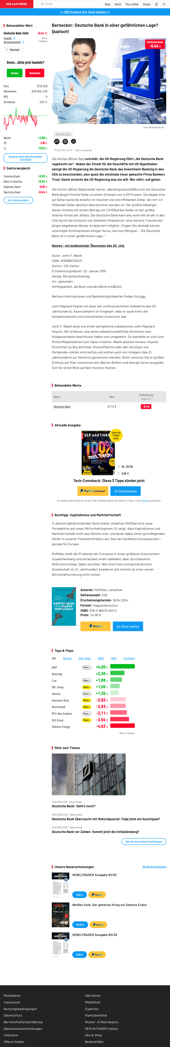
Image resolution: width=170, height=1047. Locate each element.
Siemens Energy (61, 727)
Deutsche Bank (63, 134)
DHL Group (58, 687)
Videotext (11, 1035)
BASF (54, 667)
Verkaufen (34, 73)
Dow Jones (85, 658)
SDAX (114, 658)
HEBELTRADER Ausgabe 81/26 (94, 875)
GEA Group (57, 720)
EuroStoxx (129, 658)
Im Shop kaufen (125, 491)
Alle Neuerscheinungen (154, 866)
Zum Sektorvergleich (18, 200)
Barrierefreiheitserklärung (23, 1022)
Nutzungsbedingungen (20, 1009)
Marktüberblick (96, 1015)
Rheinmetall (58, 707)
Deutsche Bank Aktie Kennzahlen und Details (25, 158)
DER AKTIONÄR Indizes (101, 1028)
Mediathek (92, 1002)
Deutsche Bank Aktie (16, 33)
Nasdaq (67, 658)
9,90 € (79, 894)
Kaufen (14, 73)
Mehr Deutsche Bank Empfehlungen (144, 841)
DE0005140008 (14, 42)
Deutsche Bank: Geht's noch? (73, 806)
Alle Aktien (93, 995)
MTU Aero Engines (62, 713)
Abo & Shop (93, 1035)
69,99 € (80, 924)
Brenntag (57, 674)
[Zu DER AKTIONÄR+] (132, 4)
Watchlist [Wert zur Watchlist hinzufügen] (14, 49)
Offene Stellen (14, 1042)
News (87, 667)
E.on (54, 681)
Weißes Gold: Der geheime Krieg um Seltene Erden (109, 905)
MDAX (101, 658)
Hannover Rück (60, 700)
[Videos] (147, 4)
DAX (54, 658)
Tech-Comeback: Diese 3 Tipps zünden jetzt (109, 480)
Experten (92, 1009)
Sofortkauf (93, 491)
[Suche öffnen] (42, 4)
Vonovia (56, 694)
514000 (9, 38)
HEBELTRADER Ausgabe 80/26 (94, 935)
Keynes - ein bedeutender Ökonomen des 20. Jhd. (88, 246)
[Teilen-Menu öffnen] (57, 141)
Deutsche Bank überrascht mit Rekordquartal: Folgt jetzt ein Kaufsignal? (106, 819)
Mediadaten (12, 995)
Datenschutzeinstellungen (23, 1029)
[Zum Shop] (107, 4)
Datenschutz (13, 1015)
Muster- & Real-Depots (101, 1022)
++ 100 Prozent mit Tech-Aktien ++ (85, 12)
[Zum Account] (117, 4)
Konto (144, 500)
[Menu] (165, 4)
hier (143, 296)
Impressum (12, 1002)
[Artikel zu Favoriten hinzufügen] (73, 141)
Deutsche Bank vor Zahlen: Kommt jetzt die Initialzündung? (95, 832)
